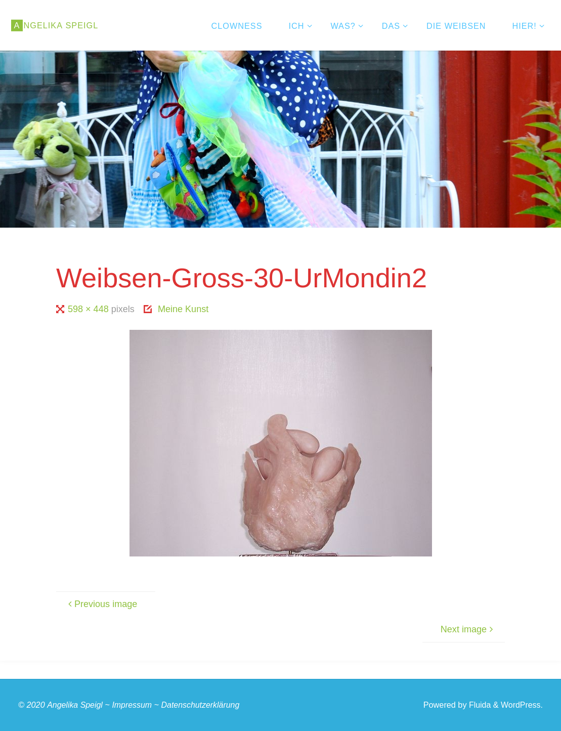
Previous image (101, 604)
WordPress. (521, 704)
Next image (468, 629)
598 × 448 (89, 309)
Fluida (477, 704)
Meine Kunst (183, 309)
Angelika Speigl (75, 704)
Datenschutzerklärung (203, 704)
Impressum (133, 704)
